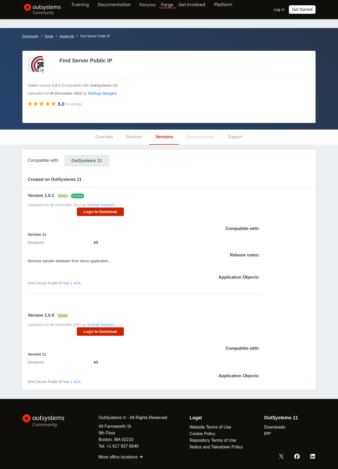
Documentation (118, 9)
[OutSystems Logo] (48, 420)
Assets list (66, 36)
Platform (231, 9)
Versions (164, 137)
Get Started (302, 9)
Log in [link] (279, 9)
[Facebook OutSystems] (297, 456)
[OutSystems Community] (40, 9)
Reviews (134, 137)
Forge (173, 9)
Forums (153, 9)
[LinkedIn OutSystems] (313, 456)
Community (30, 36)
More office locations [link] (118, 456)
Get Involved (198, 9)
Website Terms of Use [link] (208, 427)
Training (82, 9)
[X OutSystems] (282, 456)
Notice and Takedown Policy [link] (214, 446)
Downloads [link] (272, 427)
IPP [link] (265, 433)
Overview (104, 137)
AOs (77, 283)
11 (86, 160)
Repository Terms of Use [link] (210, 440)
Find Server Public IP (95, 36)
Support (235, 137)
